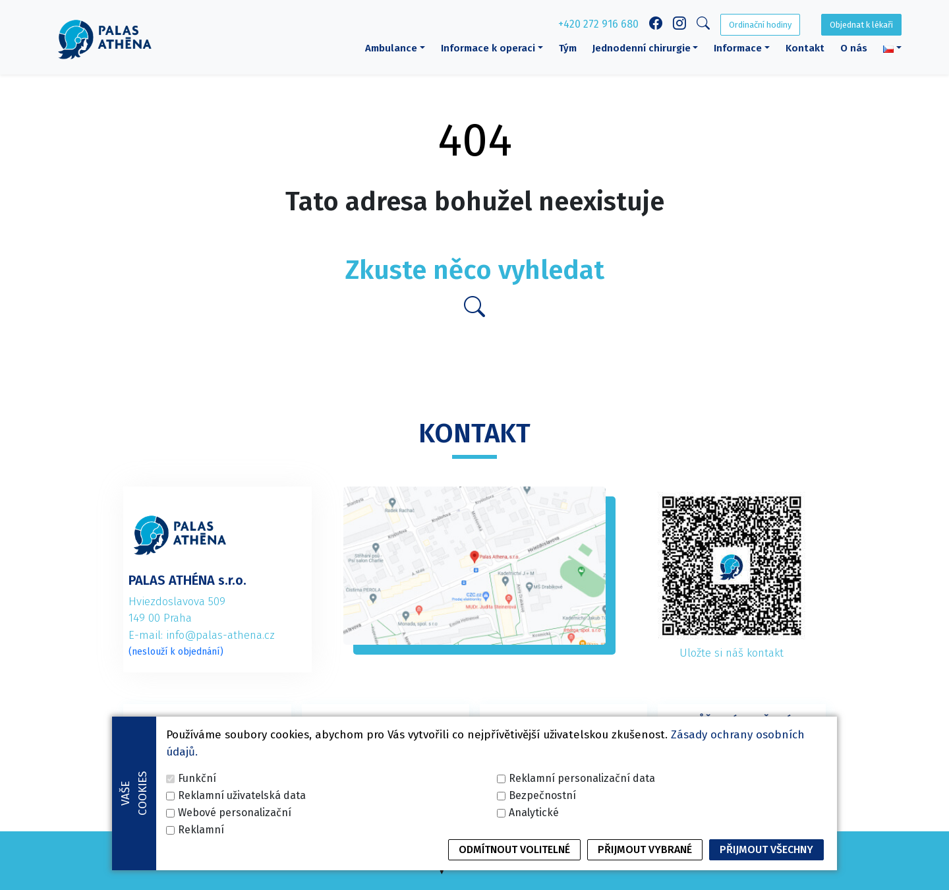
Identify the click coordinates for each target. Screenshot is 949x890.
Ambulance (391, 48)
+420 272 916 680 (598, 24)
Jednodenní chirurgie (641, 48)
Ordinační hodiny (760, 25)
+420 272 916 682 (385, 765)
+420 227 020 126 (741, 765)
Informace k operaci (488, 48)
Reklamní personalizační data (582, 848)
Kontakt (805, 48)
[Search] (703, 25)
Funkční (197, 848)
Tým (568, 48)
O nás (853, 48)
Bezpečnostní (542, 865)
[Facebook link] (655, 25)
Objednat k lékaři (861, 25)
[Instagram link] (679, 25)
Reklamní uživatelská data (242, 865)
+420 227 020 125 (564, 765)
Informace (738, 48)
